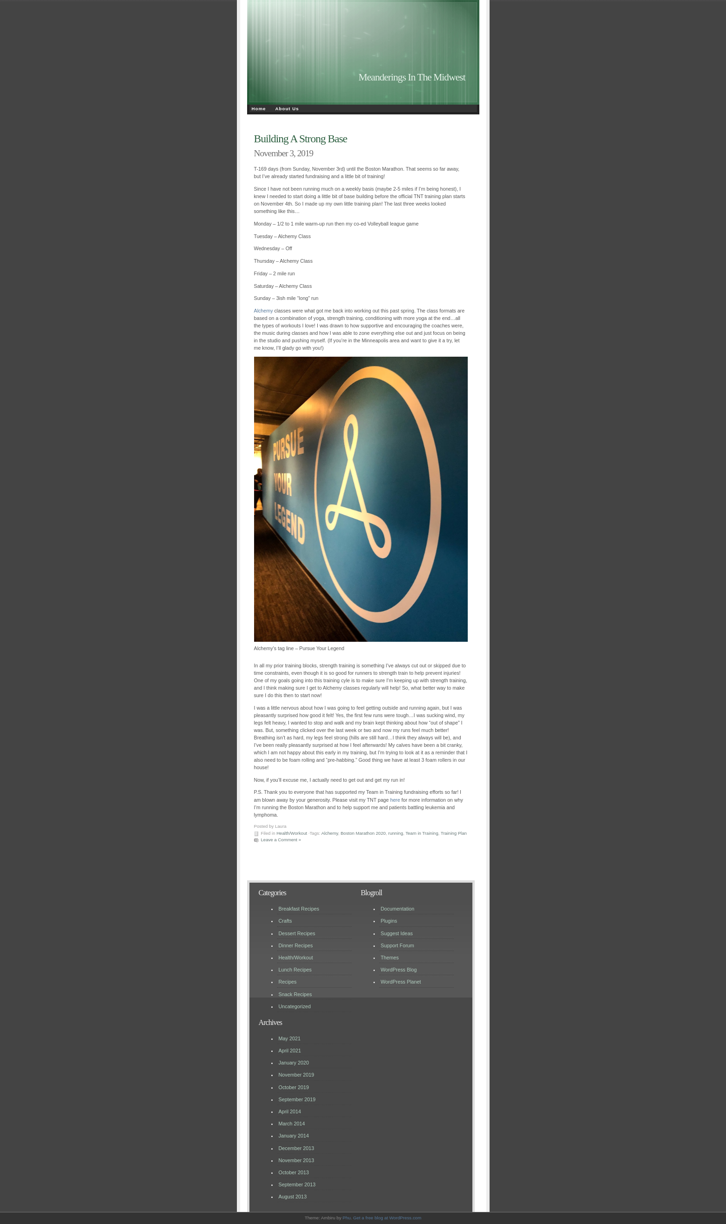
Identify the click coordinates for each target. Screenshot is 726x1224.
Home (259, 108)
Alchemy (263, 310)
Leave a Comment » (281, 839)
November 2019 (296, 1075)
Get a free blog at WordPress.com (387, 1217)
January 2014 (294, 1135)
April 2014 (290, 1111)
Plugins (389, 921)
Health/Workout (291, 833)
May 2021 (290, 1038)
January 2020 (294, 1062)
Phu (347, 1217)
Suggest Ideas (397, 933)
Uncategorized (295, 1006)
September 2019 (297, 1099)
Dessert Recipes (297, 933)
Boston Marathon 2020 (363, 833)
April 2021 (290, 1050)
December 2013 (296, 1148)
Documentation (398, 908)
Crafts (285, 921)
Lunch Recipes (295, 969)
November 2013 (296, 1160)
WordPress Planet (401, 982)
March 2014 (292, 1123)
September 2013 (297, 1184)
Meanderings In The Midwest (412, 77)
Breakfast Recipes (299, 908)
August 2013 (293, 1196)
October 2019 (294, 1087)
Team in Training (422, 833)
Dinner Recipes (296, 945)
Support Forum (397, 945)
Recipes (288, 982)
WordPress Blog (399, 969)
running (395, 833)
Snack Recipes (295, 994)
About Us (287, 108)
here (395, 800)
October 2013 (294, 1172)
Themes (390, 957)
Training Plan (454, 833)
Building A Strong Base (300, 139)
